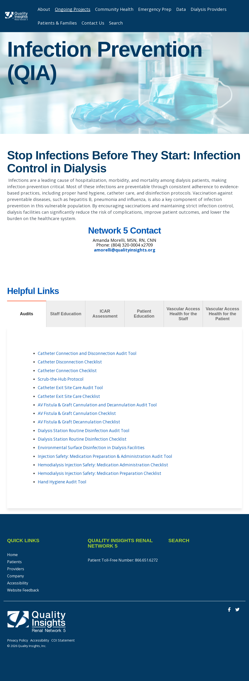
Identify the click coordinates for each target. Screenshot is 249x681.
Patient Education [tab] (144, 314)
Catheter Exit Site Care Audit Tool (72, 387)
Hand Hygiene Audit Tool (63, 481)
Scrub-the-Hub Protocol (62, 379)
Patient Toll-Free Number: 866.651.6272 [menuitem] (123, 559)
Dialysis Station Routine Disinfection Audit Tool (86, 430)
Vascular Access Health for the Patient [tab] (222, 313)
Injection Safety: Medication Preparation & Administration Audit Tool (108, 455)
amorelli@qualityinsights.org (124, 250)
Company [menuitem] (15, 575)
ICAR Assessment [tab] (105, 314)
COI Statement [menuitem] (63, 639)
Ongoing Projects (72, 9)
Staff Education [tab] (65, 313)
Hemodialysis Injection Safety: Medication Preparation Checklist (103, 472)
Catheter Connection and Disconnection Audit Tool (90, 353)
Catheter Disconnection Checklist (72, 362)
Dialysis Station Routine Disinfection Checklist (85, 438)
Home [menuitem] (12, 553)
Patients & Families (57, 23)
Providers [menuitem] (15, 568)
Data (181, 9)
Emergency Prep (154, 9)
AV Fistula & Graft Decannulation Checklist (81, 421)
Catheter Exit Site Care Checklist (71, 396)
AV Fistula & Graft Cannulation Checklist (79, 413)
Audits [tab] (26, 313)
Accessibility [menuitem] (17, 582)
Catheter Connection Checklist (69, 370)
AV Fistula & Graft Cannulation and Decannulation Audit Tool (100, 404)
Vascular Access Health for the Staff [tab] (183, 313)
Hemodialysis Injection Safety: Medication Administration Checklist (106, 464)
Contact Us (93, 23)
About (44, 9)
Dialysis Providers (209, 9)
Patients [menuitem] (14, 560)
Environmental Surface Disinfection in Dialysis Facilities (94, 447)
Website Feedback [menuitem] (23, 589)
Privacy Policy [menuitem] (17, 639)
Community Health (114, 9)
